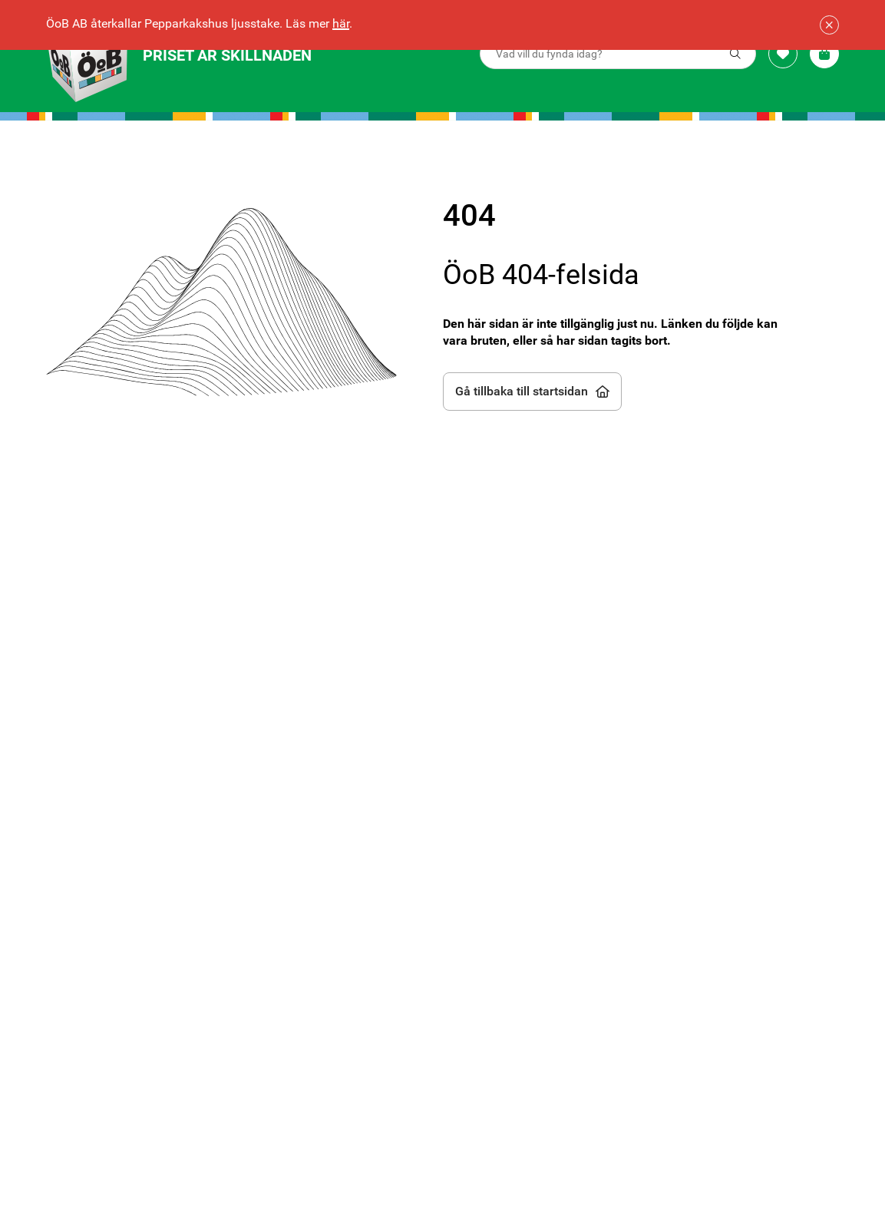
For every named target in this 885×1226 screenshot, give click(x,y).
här (340, 23)
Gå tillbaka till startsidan (532, 391)
